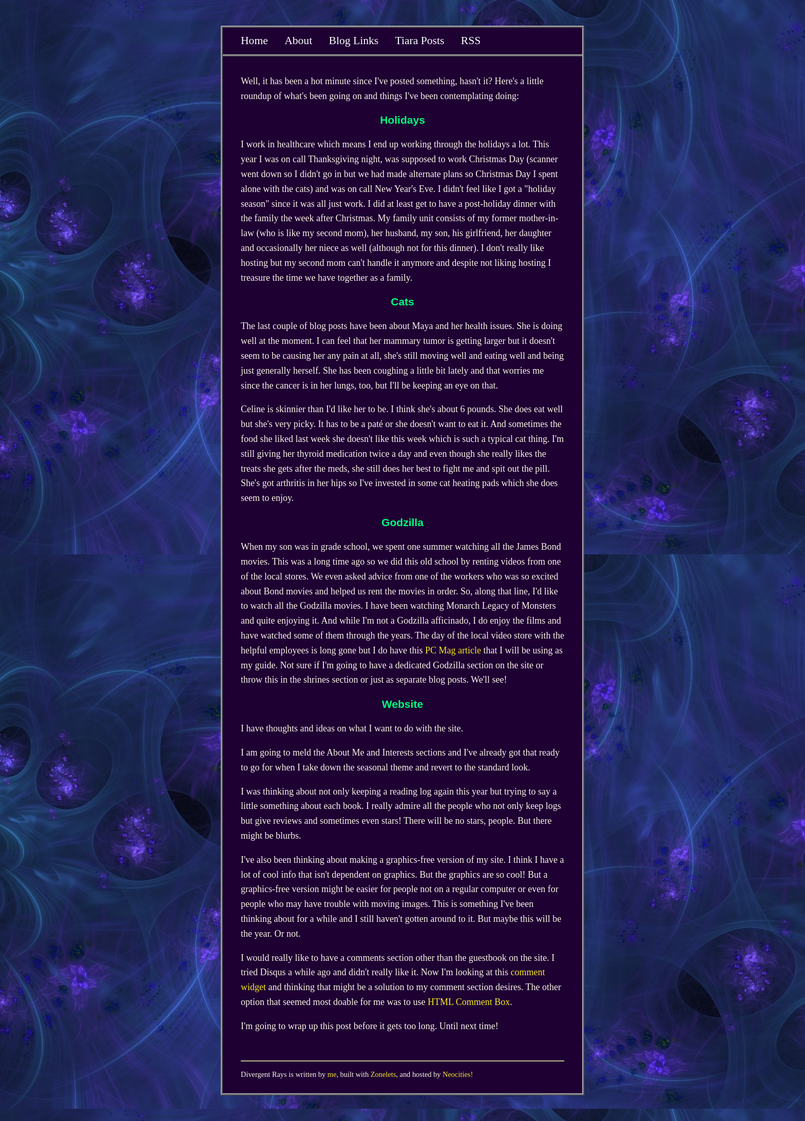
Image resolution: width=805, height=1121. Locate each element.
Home (254, 40)
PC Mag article (453, 650)
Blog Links (354, 40)
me (332, 1074)
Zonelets (383, 1074)
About (298, 40)
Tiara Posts (420, 40)
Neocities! (458, 1074)
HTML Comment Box (469, 1002)
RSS (471, 40)
